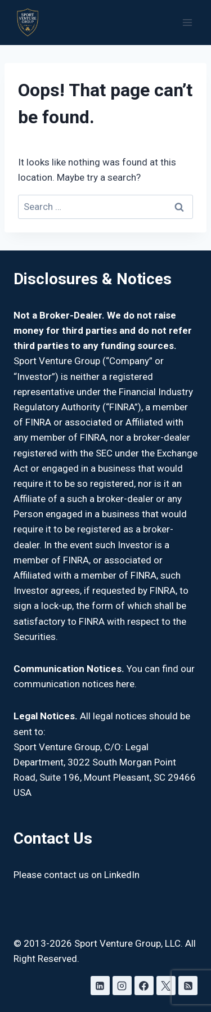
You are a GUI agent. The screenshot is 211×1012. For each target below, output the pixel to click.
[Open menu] (187, 22)
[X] (166, 985)
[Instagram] (122, 985)
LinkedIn (122, 874)
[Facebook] (144, 985)
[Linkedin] (100, 985)
